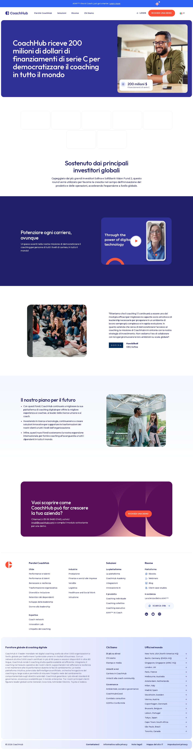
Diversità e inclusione (39, 593)
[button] (43, 13)
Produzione (74, 574)
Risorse (75, 13)
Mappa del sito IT (155, 744)
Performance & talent (39, 578)
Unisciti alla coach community (120, 678)
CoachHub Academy (116, 578)
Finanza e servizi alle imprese (83, 578)
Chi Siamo (89, 13)
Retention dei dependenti (41, 597)
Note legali (137, 744)
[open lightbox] (136, 241)
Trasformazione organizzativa (43, 588)
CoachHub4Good (114, 694)
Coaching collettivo (115, 603)
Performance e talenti (39, 574)
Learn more (114, 3)
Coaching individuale (116, 598)
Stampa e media (114, 663)
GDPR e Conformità (115, 703)
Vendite (72, 583)
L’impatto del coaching (40, 629)
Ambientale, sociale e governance (122, 689)
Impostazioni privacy (177, 744)
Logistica (73, 588)
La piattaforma (113, 574)
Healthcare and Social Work (82, 593)
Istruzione (73, 597)
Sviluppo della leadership (41, 602)
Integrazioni (112, 583)
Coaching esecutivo (115, 608)
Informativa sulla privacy (115, 744)
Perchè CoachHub (43, 13)
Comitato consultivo (115, 698)
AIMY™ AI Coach (114, 613)
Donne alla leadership (39, 607)
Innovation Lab (36, 624)
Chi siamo (111, 658)
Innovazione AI (113, 588)
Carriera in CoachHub (116, 673)
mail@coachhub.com (43, 522)
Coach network (36, 619)
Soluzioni (61, 13)
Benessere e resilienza (40, 583)
